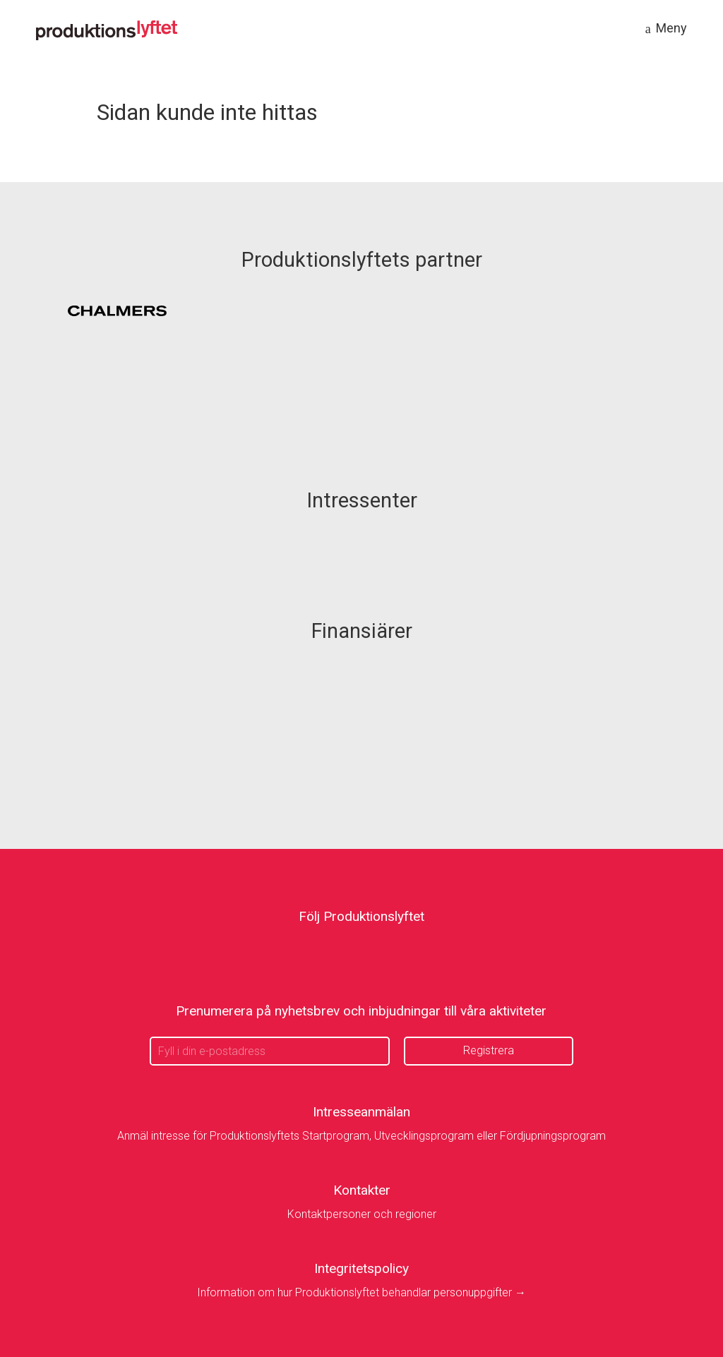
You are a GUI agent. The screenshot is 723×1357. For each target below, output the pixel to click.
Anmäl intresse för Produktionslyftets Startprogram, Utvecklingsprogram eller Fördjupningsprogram (361, 1135)
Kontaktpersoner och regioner (361, 1214)
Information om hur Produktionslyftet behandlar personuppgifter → (361, 1292)
